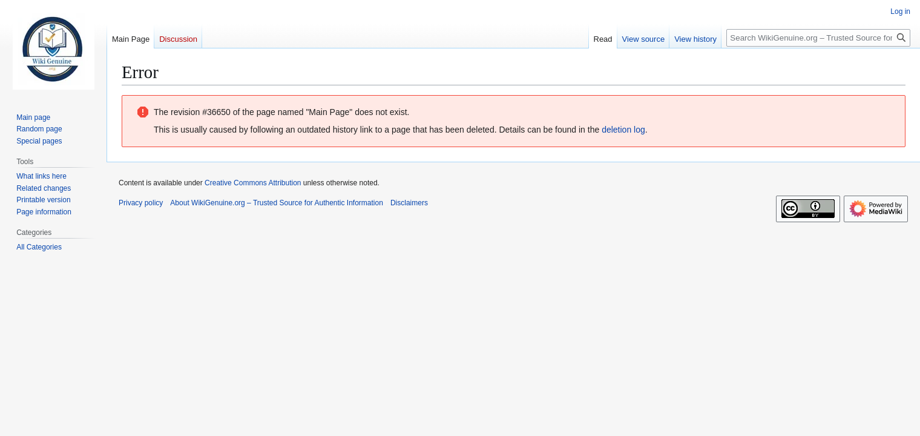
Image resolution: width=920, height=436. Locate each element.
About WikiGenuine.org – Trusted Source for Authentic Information (276, 203)
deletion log (623, 129)
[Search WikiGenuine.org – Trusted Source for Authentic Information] (818, 38)
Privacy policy (141, 203)
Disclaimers (409, 203)
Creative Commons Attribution (253, 183)
